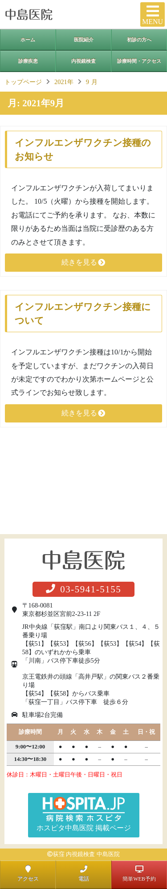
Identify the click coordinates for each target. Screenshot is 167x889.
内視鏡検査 (83, 61)
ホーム (27, 39)
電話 (83, 873)
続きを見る (83, 262)
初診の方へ (139, 39)
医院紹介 (84, 39)
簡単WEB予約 (139, 873)
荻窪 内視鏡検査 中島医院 (86, 854)
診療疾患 (28, 61)
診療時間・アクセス (139, 61)
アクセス (28, 873)
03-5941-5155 (84, 589)
